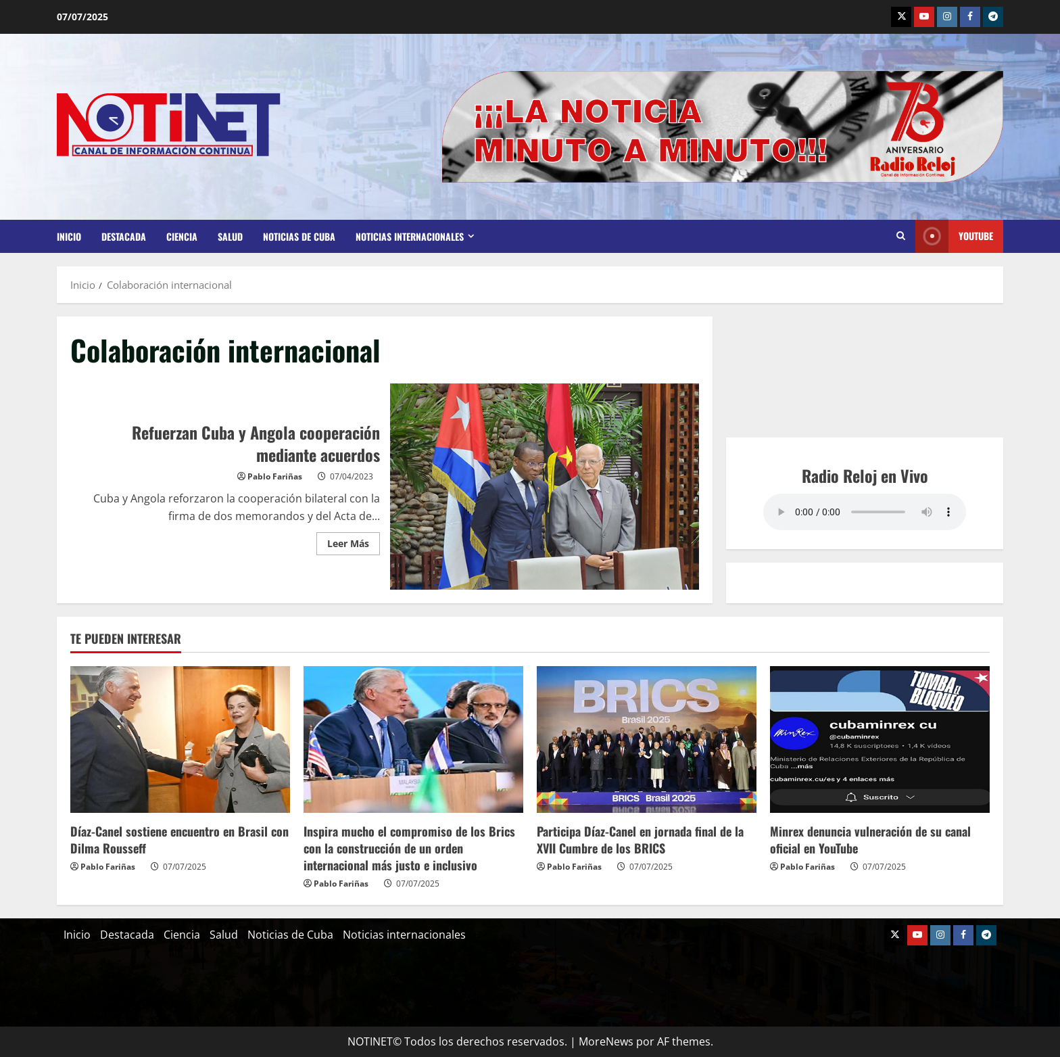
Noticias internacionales (410, 236)
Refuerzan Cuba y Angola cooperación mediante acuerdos (545, 486)
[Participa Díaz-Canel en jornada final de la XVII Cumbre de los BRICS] (646, 739)
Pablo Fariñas (274, 476)
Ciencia (181, 236)
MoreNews (606, 1041)
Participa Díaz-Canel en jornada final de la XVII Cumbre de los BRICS (640, 839)
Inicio (69, 236)
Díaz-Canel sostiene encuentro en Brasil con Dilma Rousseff (179, 839)
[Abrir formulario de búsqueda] (900, 236)
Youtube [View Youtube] (954, 236)
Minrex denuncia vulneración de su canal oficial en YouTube (870, 839)
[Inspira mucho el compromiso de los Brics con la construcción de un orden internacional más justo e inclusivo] (413, 739)
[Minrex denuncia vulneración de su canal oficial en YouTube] (880, 739)
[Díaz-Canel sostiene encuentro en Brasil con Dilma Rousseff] (180, 739)
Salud (230, 236)
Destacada (123, 236)
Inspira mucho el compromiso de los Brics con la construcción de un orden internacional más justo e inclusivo (409, 848)
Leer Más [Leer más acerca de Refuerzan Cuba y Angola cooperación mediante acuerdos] (353, 541)
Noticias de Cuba (299, 236)
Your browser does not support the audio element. (864, 512)
